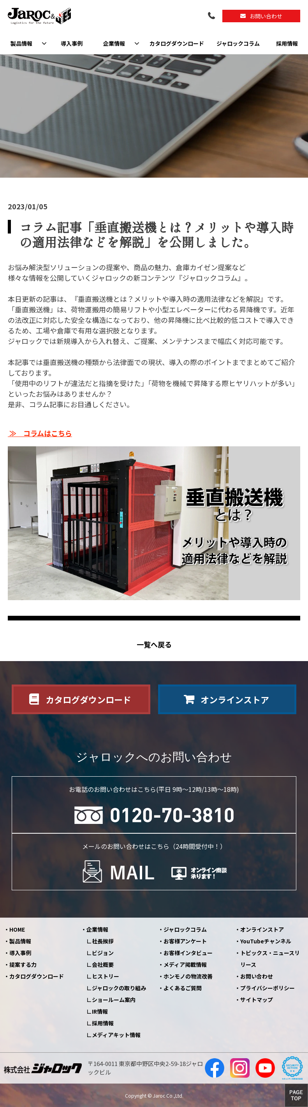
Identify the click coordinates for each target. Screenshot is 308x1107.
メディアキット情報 (116, 1035)
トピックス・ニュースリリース (270, 958)
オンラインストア (235, 699)
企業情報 (114, 43)
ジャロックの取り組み (119, 988)
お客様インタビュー (188, 953)
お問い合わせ (266, 16)
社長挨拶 (103, 941)
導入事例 (72, 43)
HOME (17, 929)
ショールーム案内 (114, 1000)
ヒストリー (105, 976)
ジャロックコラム (238, 43)
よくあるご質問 (183, 988)
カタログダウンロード (177, 43)
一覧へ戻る (154, 644)
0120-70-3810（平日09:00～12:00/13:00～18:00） (212, 16)
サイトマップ (256, 1000)
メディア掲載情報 (185, 964)
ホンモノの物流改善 (188, 976)
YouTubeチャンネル (265, 941)
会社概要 (103, 964)
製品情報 (21, 43)
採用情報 (287, 43)
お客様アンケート (185, 941)
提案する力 (23, 964)
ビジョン (103, 953)
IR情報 (100, 1011)
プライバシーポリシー (267, 988)
